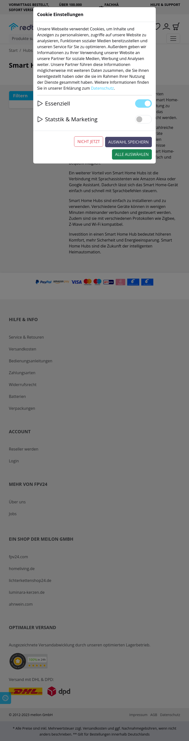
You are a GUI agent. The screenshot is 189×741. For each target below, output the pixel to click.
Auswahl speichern (128, 142)
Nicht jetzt (88, 141)
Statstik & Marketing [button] (67, 119)
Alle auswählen (132, 154)
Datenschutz (102, 88)
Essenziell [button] (53, 103)
